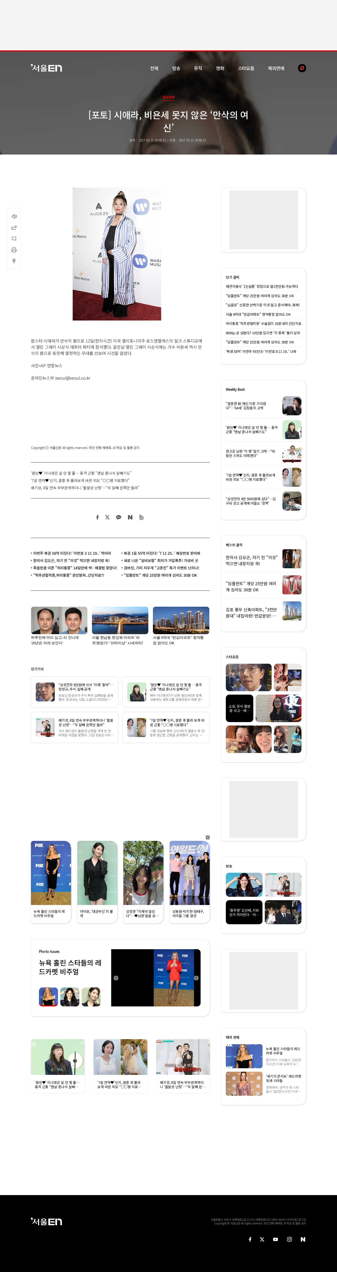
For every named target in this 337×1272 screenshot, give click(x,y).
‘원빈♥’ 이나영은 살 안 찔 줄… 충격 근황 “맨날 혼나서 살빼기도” (81, 473)
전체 (154, 68)
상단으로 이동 (14, 261)
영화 (220, 68)
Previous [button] (115, 978)
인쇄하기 (14, 250)
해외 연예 (232, 1037)
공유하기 (14, 227)
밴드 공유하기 (141, 517)
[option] (156, 977)
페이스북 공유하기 (97, 517)
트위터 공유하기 (107, 517)
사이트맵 (292, 1219)
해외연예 (276, 68)
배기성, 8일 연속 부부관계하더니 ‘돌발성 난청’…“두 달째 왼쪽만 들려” (85, 487)
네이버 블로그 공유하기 (130, 517)
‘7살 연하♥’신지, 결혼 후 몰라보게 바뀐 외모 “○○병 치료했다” (80, 480)
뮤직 (198, 68)
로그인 (302, 1219)
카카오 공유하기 (119, 517)
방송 (176, 68)
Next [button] (196, 978)
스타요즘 (246, 68)
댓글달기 (14, 238)
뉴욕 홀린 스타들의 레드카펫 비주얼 (70, 966)
